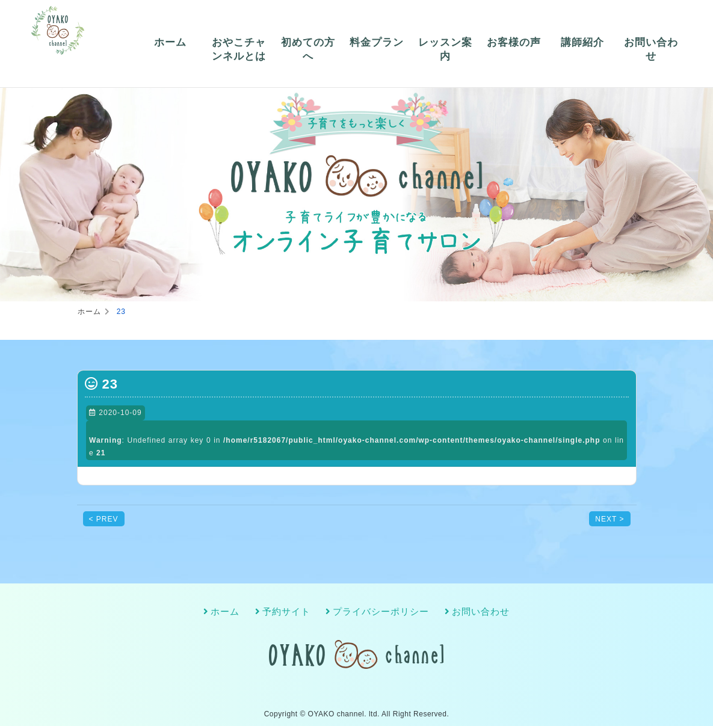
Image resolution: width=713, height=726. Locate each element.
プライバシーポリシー (381, 611)
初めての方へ (308, 50)
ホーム (170, 42)
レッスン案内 (445, 50)
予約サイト (286, 611)
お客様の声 (514, 42)
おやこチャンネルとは (239, 50)
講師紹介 (582, 42)
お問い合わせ (651, 50)
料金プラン (377, 42)
